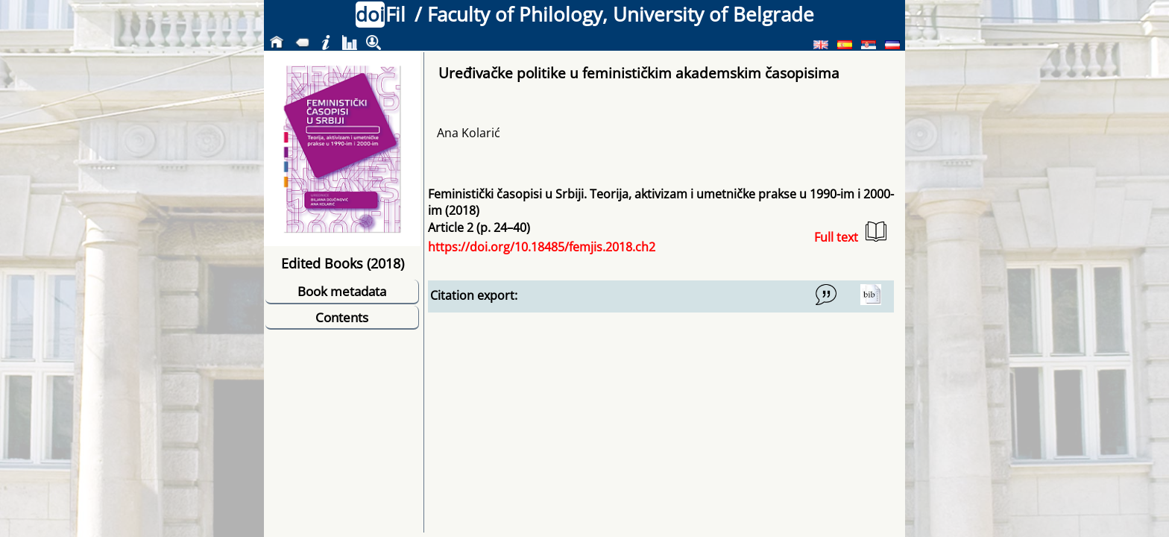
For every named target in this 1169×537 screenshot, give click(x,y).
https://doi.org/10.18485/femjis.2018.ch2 (541, 247)
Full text (850, 233)
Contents (341, 317)
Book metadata (341, 291)
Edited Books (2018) (342, 263)
